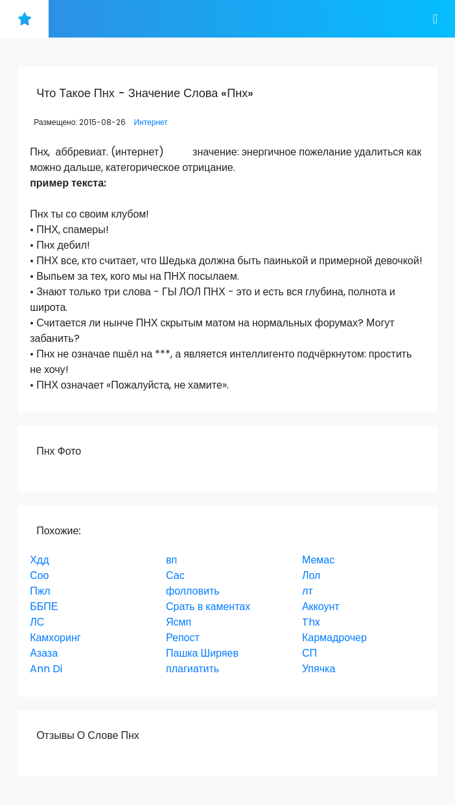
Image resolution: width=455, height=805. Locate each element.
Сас (175, 575)
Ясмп (178, 622)
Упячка (318, 668)
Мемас (318, 559)
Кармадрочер (334, 637)
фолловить (193, 591)
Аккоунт (321, 606)
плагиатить (192, 668)
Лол (311, 575)
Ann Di (46, 668)
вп (171, 559)
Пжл (40, 591)
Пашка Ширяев (202, 653)
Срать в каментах (208, 606)
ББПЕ (44, 606)
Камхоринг (55, 637)
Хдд (39, 559)
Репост (183, 637)
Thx (311, 622)
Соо (39, 575)
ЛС (37, 622)
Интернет (150, 122)
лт (307, 591)
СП (309, 653)
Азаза (44, 653)
